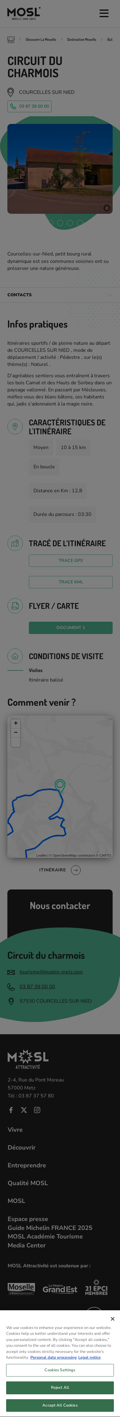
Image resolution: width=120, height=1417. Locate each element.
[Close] (112, 1324)
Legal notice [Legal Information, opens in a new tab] (89, 1362)
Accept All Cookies (59, 1410)
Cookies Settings (60, 1375)
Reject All (60, 1392)
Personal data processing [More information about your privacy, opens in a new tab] (53, 1362)
